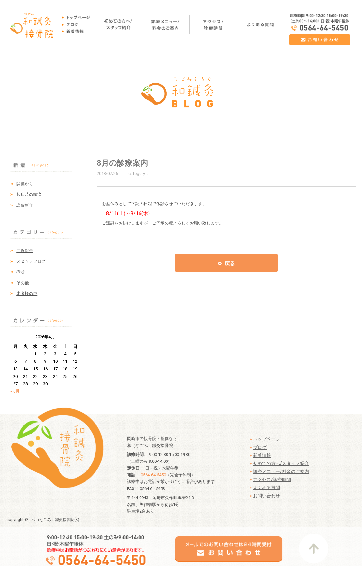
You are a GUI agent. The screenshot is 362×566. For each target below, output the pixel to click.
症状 (20, 272)
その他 (22, 282)
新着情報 (262, 455)
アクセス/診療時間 (272, 479)
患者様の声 (26, 293)
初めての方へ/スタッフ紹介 (281, 463)
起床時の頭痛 (28, 194)
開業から (24, 183)
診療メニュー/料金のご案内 (281, 471)
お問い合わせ (266, 495)
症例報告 (24, 250)
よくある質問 (266, 487)
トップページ (266, 439)
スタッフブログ (31, 261)
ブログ (260, 447)
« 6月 (15, 391)
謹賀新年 (24, 205)
